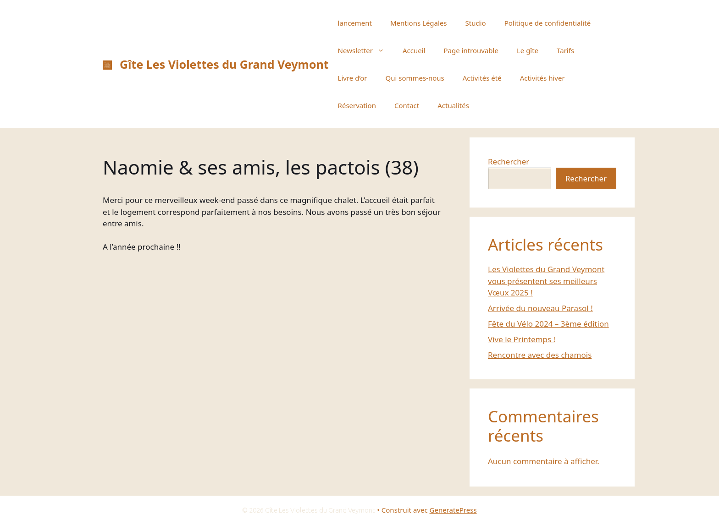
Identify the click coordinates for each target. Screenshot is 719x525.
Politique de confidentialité (547, 22)
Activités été (482, 77)
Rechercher (508, 161)
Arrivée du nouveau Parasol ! (540, 308)
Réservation (357, 105)
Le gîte (527, 50)
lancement (355, 22)
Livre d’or (352, 77)
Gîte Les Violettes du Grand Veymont (224, 64)
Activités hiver (542, 77)
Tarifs (565, 50)
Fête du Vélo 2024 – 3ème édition (548, 323)
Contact (406, 105)
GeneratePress (453, 509)
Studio (475, 22)
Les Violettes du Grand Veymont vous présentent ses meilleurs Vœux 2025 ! (546, 281)
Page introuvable (470, 50)
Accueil (414, 50)
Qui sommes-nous (414, 77)
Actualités (453, 105)
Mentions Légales (418, 22)
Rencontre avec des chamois (540, 355)
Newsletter (365, 50)
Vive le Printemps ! (521, 339)
